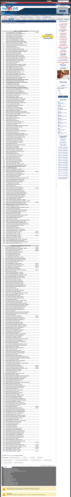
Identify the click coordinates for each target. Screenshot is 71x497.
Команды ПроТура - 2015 (9, 472)
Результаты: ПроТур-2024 (63, 170)
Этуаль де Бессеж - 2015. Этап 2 (9, 21)
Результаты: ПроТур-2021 (63, 165)
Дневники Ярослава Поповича (26, 17)
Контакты (38, 17)
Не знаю (60, 94)
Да (59, 90)
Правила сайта (13, 17)
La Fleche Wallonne (63, 42)
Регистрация (59, 12)
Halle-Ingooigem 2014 (8, 477)
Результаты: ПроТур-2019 (63, 162)
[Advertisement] (35, 27)
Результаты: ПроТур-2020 (63, 164)
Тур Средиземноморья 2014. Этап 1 (11, 484)
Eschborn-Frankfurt (63, 51)
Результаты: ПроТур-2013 (63, 152)
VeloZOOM (37, 19)
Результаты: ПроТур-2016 (63, 157)
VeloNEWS (4, 19)
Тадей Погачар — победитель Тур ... (62, 103)
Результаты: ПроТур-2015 (63, 155)
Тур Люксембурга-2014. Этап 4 (10, 479)
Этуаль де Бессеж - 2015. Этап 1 (10, 468)
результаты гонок (47, 460)
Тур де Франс (63, 140)
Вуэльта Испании (63, 142)
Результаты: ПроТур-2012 (63, 150)
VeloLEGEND (30, 19)
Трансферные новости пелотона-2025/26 (63, 82)
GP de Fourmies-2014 (8, 475)
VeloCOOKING (51, 19)
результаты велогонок (36, 460)
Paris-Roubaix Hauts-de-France (63, 31)
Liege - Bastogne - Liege (63, 45)
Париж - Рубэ (63, 145)
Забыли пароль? (65, 12)
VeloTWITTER (59, 19)
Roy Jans (32, 457)
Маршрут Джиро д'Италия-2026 (63, 55)
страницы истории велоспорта (22, 460)
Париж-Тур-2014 (7, 473)
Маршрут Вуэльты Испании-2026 (63, 65)
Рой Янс (25, 457)
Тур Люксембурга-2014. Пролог (10, 480)
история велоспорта (8, 460)
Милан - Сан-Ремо (63, 144)
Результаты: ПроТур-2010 (63, 147)
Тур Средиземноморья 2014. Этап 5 (11, 482)
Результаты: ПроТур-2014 (63, 153)
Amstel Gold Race (63, 37)
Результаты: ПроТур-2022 (63, 167)
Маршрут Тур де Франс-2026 (63, 60)
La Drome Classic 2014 (8, 481)
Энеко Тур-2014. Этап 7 (8, 476)
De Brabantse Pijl (63, 34)
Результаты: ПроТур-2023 (63, 169)
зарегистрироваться (20, 489)
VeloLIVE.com (10, 455)
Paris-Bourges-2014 (7, 474)
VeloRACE (11, 19)
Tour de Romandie (63, 48)
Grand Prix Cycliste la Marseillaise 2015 (11, 469)
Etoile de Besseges (18, 462)
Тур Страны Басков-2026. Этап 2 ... (62, 116)
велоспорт (40, 457)
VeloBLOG (66, 19)
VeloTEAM (17, 19)
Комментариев (43, 465)
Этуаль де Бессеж (7, 462)
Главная (5, 17)
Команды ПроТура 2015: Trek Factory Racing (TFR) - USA (15, 471)
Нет (60, 92)
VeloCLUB (44, 19)
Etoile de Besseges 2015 (14, 457)
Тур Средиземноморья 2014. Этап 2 (11, 483)
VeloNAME (23, 19)
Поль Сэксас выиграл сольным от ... (62, 106)
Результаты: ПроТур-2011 (63, 148)
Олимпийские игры (47, 17)
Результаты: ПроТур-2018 (63, 160)
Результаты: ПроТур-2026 (63, 175)
